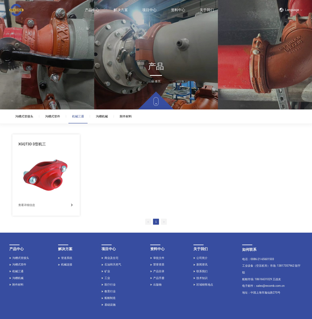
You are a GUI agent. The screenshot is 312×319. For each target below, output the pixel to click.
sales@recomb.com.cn (270, 285)
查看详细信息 (26, 205)
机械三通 (78, 116)
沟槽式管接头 (24, 116)
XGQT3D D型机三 (32, 144)
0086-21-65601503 (262, 259)
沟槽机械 (102, 116)
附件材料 (126, 116)
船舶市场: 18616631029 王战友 (261, 279)
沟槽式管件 (52, 116)
